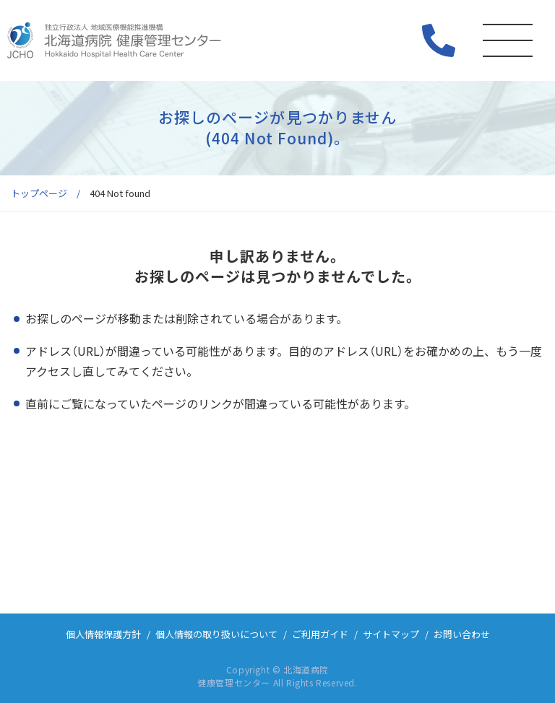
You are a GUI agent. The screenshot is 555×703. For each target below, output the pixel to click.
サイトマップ (391, 634)
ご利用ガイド (320, 634)
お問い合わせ (462, 634)
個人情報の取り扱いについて (216, 634)
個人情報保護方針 (103, 634)
